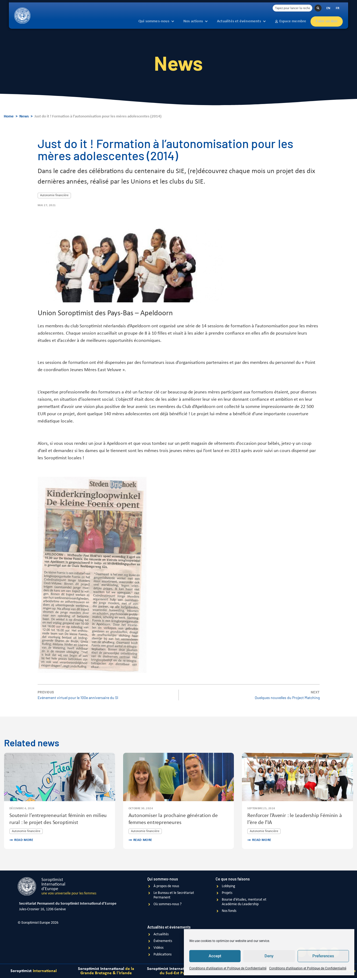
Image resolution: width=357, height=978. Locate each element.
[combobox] (292, 8)
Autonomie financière (54, 195)
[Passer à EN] (328, 8)
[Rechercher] (318, 8)
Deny (269, 956)
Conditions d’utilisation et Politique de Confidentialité (227, 968)
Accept (215, 956)
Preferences (323, 956)
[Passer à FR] (337, 8)
